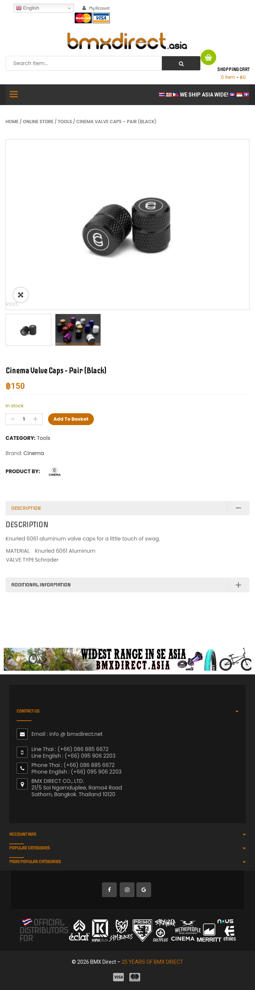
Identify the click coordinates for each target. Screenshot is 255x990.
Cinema (33, 453)
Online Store (38, 121)
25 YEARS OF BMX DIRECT (152, 962)
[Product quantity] (24, 419)
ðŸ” (20, 294)
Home (12, 121)
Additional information (41, 585)
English (27, 8)
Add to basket (71, 418)
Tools (65, 121)
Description (26, 508)
